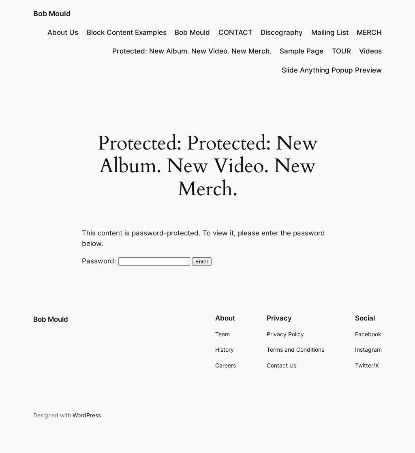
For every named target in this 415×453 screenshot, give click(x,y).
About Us (62, 32)
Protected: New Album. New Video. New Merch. (192, 51)
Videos (370, 51)
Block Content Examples (127, 32)
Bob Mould (52, 13)
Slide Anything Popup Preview (332, 70)
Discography (282, 32)
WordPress (87, 415)
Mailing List (330, 32)
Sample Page (301, 51)
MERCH (369, 32)
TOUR (341, 51)
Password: (136, 261)
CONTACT (235, 32)
